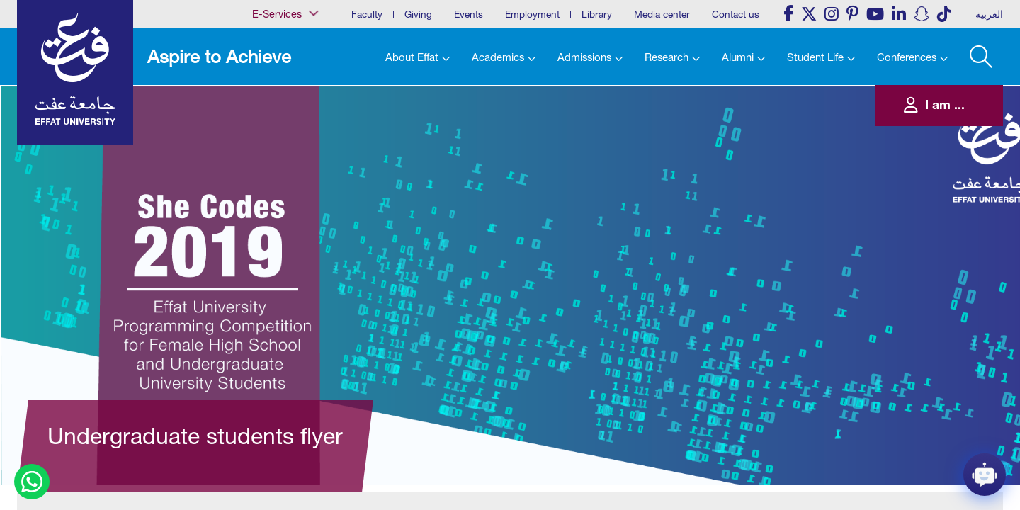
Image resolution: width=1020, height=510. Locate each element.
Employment (532, 14)
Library (597, 14)
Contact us (735, 14)
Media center (662, 14)
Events (468, 14)
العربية (989, 14)
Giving (418, 14)
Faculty (366, 14)
